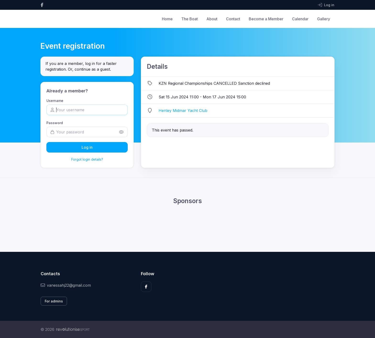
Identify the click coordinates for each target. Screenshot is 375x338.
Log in (87, 147)
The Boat (189, 18)
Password (54, 123)
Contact (233, 18)
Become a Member (266, 18)
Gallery (323, 18)
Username (54, 101)
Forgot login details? (87, 159)
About (211, 18)
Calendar (300, 18)
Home (167, 18)
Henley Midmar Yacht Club (183, 110)
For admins (54, 301)
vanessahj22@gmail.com (66, 285)
